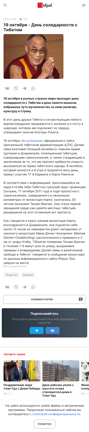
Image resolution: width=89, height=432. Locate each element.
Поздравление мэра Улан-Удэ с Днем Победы (22, 386)
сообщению (34, 140)
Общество (11, 274)
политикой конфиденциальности (56, 414)
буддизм (28, 274)
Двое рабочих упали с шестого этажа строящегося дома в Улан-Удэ (58, 390)
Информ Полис (45, 5)
